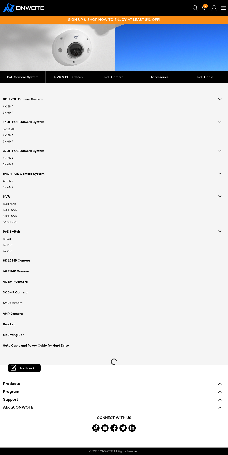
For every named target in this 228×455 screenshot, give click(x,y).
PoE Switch (11, 231)
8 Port (7, 239)
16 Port (8, 245)
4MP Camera (13, 314)
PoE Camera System (23, 77)
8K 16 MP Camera (16, 260)
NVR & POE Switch (68, 77)
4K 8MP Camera (15, 282)
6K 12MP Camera (16, 271)
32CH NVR (10, 216)
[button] (195, 7)
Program (11, 391)
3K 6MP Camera (15, 292)
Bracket (9, 324)
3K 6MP (8, 112)
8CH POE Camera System (23, 99)
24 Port (8, 251)
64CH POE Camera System (24, 174)
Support (10, 399)
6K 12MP (9, 129)
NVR (6, 196)
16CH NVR (10, 210)
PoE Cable (205, 77)
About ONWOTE (18, 407)
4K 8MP (8, 106)
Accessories (159, 77)
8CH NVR (9, 204)
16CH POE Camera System (23, 122)
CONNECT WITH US (114, 417)
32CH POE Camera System (23, 151)
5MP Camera (13, 303)
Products (11, 383)
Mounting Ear (13, 335)
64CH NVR (10, 222)
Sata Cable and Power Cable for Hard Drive (36, 345)
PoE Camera (113, 77)
